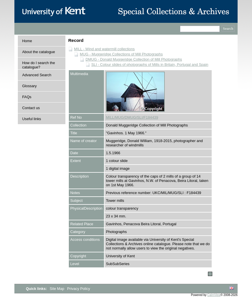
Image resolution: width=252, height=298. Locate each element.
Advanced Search (36, 75)
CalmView (214, 295)
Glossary (29, 86)
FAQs (26, 97)
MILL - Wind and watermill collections (104, 49)
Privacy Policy (78, 288)
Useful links (31, 119)
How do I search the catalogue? (38, 65)
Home (27, 41)
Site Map (57, 288)
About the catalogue (38, 52)
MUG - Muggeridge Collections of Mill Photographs (121, 54)
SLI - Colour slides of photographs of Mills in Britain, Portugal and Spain (149, 64)
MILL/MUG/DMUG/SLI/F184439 (132, 117)
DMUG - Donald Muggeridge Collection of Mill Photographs (134, 59)
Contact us (31, 108)
